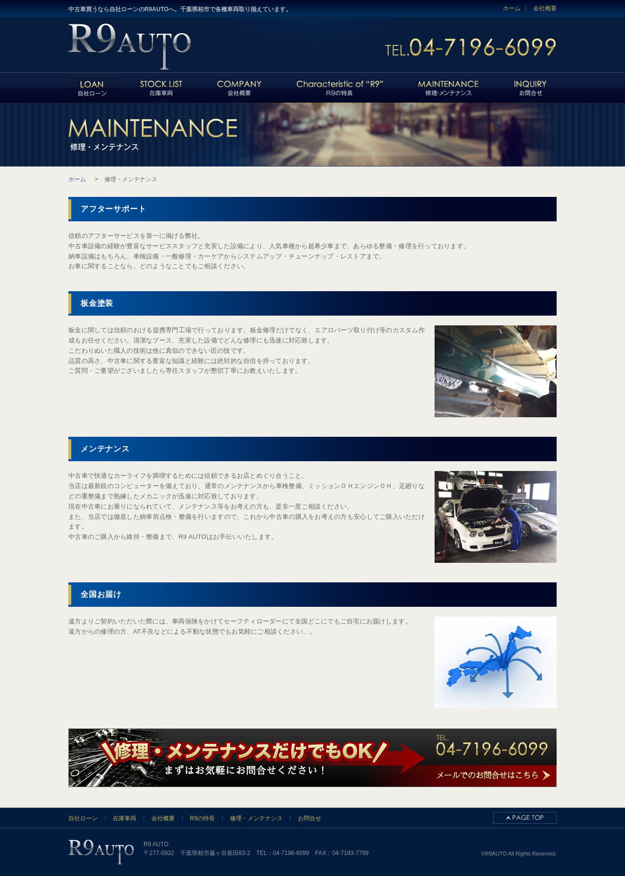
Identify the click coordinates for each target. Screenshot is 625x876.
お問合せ (309, 818)
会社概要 (545, 8)
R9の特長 (202, 818)
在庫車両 (124, 818)
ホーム (512, 8)
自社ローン (83, 818)
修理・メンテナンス (256, 818)
